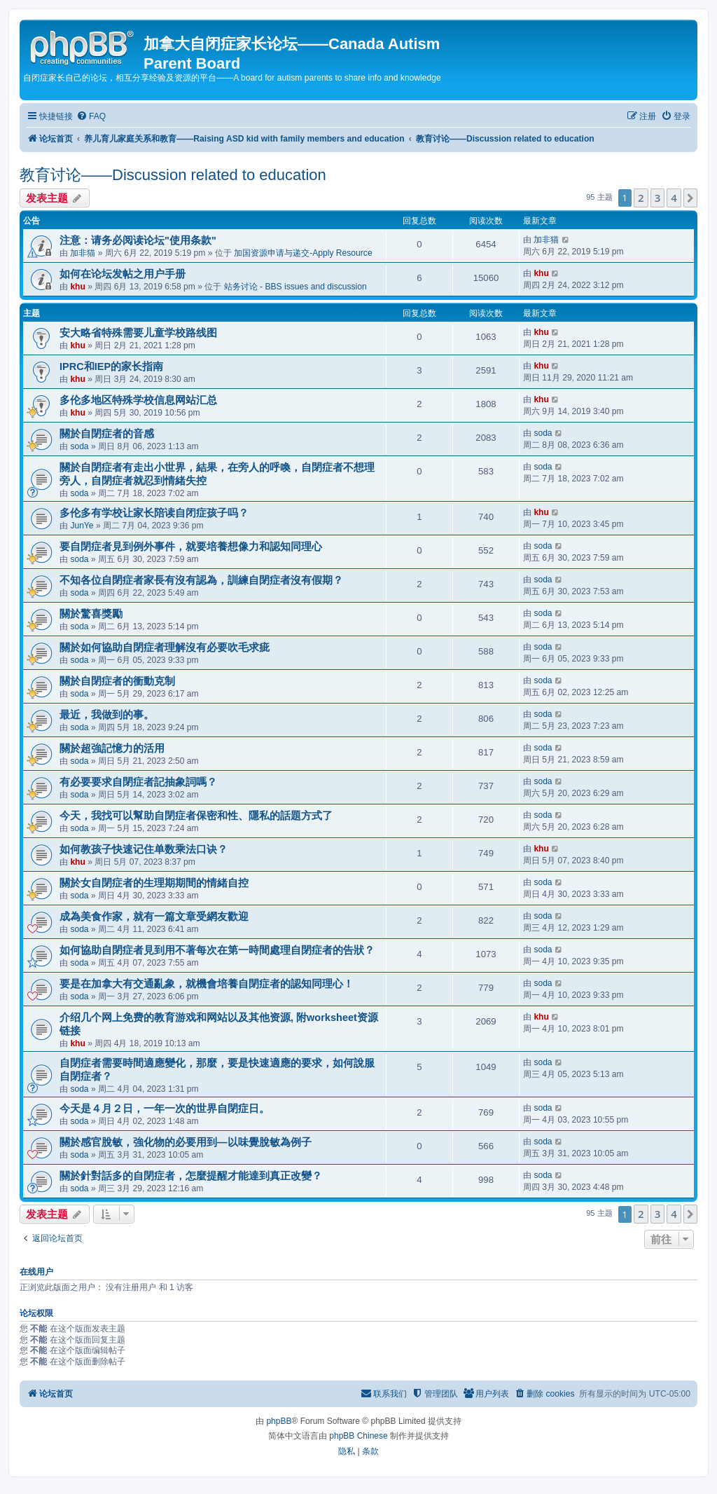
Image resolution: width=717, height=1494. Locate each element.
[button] (690, 198)
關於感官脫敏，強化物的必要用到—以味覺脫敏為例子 (186, 1142)
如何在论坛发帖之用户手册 (123, 274)
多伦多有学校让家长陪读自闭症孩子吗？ (154, 513)
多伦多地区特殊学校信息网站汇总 (138, 400)
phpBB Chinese (358, 1436)
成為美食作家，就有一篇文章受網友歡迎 (154, 916)
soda (79, 446)
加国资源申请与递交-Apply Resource (303, 253)
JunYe (81, 525)
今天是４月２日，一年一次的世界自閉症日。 (165, 1108)
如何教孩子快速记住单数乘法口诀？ (144, 849)
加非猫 (82, 253)
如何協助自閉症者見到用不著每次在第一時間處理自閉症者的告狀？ (217, 950)
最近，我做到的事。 (107, 714)
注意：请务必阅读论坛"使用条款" (138, 240)
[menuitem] (91, 116)
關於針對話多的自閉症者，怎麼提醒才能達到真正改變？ (191, 1175)
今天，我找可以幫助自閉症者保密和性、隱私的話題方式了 (196, 815)
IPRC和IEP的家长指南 (111, 366)
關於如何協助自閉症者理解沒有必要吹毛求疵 (165, 647)
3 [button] (658, 198)
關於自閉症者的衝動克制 (117, 681)
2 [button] (641, 198)
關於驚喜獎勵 (91, 613)
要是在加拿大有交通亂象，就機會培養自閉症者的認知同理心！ (207, 983)
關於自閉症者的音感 (107, 433)
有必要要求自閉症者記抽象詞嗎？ (138, 782)
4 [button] (674, 198)
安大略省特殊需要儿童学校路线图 (138, 332)
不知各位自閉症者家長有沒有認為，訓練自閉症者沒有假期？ (201, 580)
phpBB (278, 1421)
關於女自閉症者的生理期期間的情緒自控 (154, 883)
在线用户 (36, 1272)
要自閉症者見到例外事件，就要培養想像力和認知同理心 (191, 546)
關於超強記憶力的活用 (112, 748)
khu (77, 287)
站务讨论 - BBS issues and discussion (295, 287)
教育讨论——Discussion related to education (173, 175)
